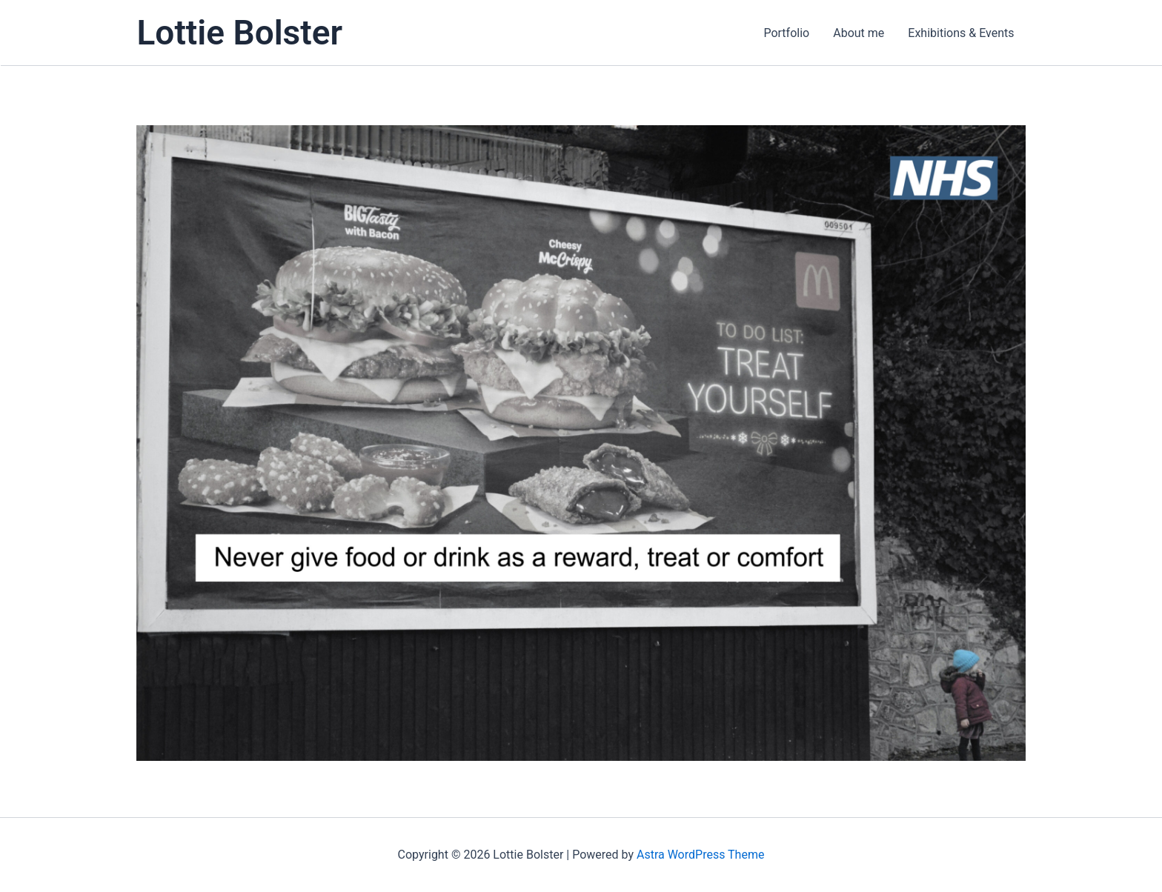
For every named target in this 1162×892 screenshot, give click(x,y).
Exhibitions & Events (961, 33)
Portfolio (786, 33)
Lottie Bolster (240, 33)
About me (858, 33)
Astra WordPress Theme (700, 855)
